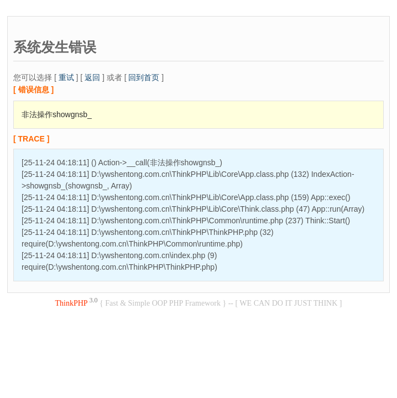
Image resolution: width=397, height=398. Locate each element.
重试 (66, 77)
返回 (92, 77)
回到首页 (143, 77)
